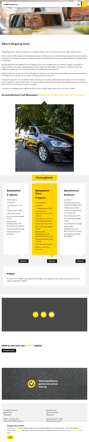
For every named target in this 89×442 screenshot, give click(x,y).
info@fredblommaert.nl (15, 421)
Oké (16, 428)
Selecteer (23, 261)
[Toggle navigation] (79, 4)
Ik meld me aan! (8, 350)
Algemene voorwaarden (54, 421)
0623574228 (7, 414)
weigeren (18, 430)
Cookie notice (75, 430)
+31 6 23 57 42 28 (14, 419)
